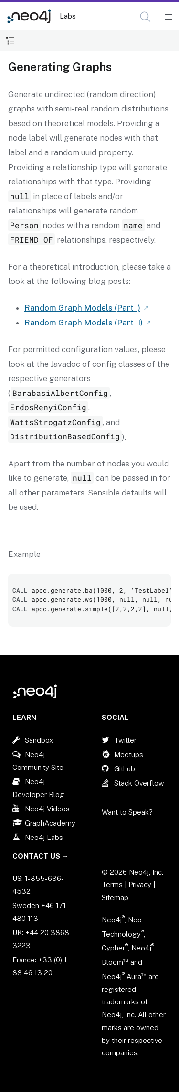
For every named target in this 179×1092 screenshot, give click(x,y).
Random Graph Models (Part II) (83, 322)
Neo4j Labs (44, 837)
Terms (112, 884)
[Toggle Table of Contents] (10, 40)
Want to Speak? (127, 812)
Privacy (140, 884)
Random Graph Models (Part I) (82, 308)
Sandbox (39, 740)
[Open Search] (146, 17)
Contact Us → (40, 856)
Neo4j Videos (47, 809)
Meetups (128, 754)
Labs (68, 16)
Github (124, 769)
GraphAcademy (50, 823)
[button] (145, 16)
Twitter (125, 740)
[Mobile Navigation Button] (168, 17)
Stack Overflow (139, 783)
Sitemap (115, 897)
